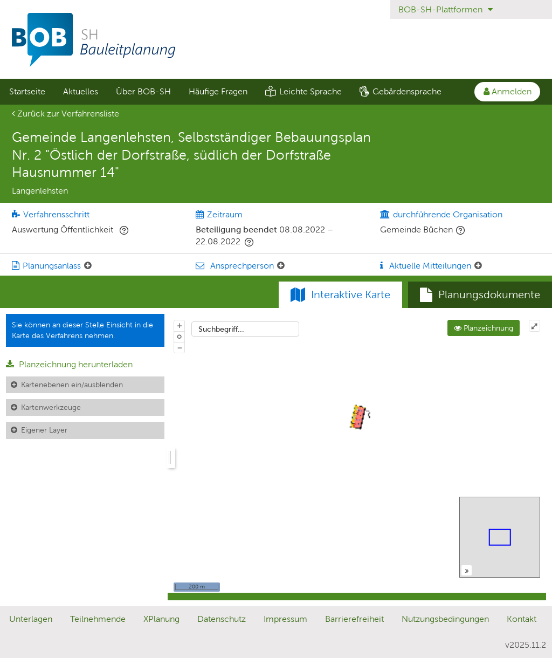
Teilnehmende (98, 618)
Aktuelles (80, 91)
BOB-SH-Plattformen (445, 9)
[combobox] (245, 329)
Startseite (27, 91)
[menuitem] (27, 92)
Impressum (285, 618)
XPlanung (161, 618)
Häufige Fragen (218, 91)
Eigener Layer (44, 430)
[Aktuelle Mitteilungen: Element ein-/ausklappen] (478, 266)
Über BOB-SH (143, 91)
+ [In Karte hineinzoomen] (179, 325)
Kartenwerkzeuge (51, 407)
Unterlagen (30, 618)
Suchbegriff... (221, 329)
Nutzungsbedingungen (445, 618)
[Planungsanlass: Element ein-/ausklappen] (88, 266)
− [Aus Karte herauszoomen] (179, 347)
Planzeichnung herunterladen (69, 364)
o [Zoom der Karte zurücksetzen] (179, 336)
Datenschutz (221, 618)
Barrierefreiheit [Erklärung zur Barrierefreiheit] (354, 618)
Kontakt (521, 618)
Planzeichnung (483, 328)
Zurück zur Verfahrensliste (65, 113)
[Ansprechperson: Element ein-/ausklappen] (281, 266)
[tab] (480, 295)
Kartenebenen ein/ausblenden (72, 384)
